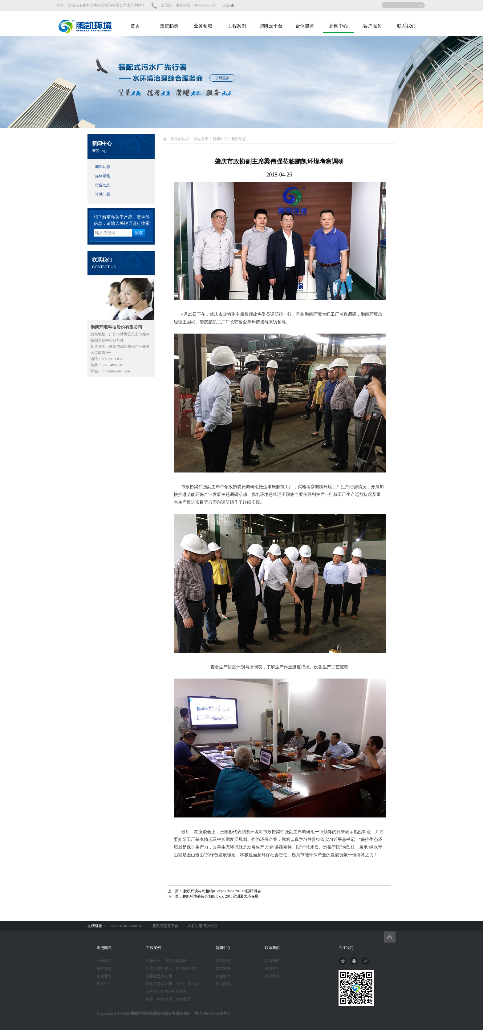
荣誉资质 (104, 968)
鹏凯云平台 (270, 25)
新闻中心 (338, 25)
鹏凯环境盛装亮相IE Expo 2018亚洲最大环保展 (220, 896)
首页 (135, 25)
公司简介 (104, 961)
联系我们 (406, 25)
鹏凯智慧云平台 (165, 926)
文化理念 (104, 976)
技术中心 (104, 984)
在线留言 (272, 968)
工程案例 (237, 25)
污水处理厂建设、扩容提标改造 (172, 968)
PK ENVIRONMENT (127, 926)
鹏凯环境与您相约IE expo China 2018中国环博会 (221, 891)
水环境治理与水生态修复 (166, 991)
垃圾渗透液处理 (159, 976)
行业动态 (102, 185)
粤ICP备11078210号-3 (210, 1013)
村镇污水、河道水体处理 (166, 961)
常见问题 (102, 194)
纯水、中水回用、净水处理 (168, 999)
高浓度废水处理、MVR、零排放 (172, 984)
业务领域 (203, 25)
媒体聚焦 (102, 176)
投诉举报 (272, 976)
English (228, 5)
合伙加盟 (304, 25)
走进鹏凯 (169, 25)
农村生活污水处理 (202, 926)
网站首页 (201, 139)
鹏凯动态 (102, 166)
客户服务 (372, 25)
